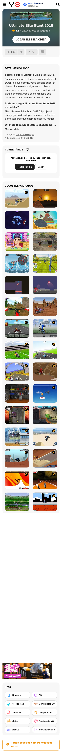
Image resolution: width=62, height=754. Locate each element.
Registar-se (25, 166)
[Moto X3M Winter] (17, 263)
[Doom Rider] (45, 480)
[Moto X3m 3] (45, 220)
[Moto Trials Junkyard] (45, 241)
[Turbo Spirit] (45, 350)
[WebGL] (17, 729)
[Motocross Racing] (45, 306)
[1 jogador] (17, 695)
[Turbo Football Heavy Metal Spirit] (17, 350)
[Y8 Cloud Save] (44, 729)
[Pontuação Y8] (44, 721)
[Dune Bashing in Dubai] (45, 437)
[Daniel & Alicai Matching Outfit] (17, 241)
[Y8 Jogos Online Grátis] (14, 4)
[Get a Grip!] (45, 328)
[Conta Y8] (17, 712)
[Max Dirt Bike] (17, 480)
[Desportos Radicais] (44, 712)
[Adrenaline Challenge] (45, 371)
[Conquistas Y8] (44, 703)
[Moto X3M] (45, 198)
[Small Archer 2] (45, 285)
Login (41, 166)
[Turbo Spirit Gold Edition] (17, 371)
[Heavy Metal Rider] (17, 328)
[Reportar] (32, 52)
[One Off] (17, 393)
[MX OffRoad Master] (17, 306)
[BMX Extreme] (45, 415)
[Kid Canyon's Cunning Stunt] (45, 393)
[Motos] (17, 721)
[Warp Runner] (17, 220)
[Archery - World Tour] (45, 263)
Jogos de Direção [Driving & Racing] (25, 134)
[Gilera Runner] (17, 415)
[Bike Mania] (17, 502)
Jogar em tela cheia (31, 39)
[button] (12, 129)
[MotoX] (45, 458)
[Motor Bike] (17, 198)
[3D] (44, 695)
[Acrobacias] (17, 703)
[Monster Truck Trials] (17, 458)
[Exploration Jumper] (17, 285)
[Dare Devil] (17, 437)
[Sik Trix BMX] (45, 502)
